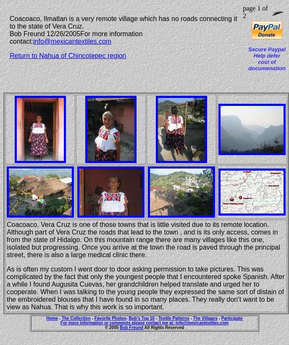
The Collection (76, 318)
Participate (232, 318)
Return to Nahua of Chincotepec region (68, 55)
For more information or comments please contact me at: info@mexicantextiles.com (144, 323)
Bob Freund (131, 327)
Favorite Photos (110, 318)
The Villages (205, 318)
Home (52, 318)
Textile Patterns (173, 318)
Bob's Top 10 (142, 318)
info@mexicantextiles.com (72, 41)
